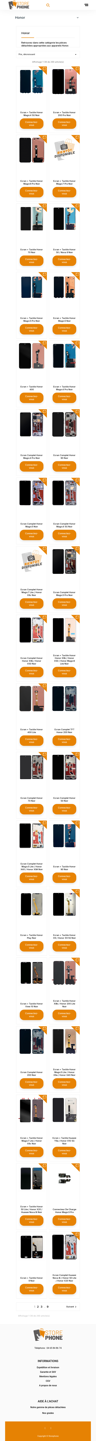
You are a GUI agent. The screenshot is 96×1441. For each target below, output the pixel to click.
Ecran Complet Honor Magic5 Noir (32, 525)
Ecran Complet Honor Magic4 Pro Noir (32, 457)
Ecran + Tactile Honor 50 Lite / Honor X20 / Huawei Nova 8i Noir (31, 1209)
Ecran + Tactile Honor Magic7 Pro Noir (64, 182)
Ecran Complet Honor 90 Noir (64, 457)
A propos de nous (48, 1385)
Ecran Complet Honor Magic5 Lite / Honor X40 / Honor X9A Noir (31, 867)
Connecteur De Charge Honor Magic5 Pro (64, 1211)
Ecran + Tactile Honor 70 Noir (31, 251)
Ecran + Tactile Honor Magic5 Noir (64, 320)
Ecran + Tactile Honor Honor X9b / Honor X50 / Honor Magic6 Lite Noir (64, 659)
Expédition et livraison (48, 1367)
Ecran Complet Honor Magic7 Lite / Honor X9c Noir (32, 592)
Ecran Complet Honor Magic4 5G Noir (64, 525)
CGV (48, 1381)
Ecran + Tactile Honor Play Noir (31, 937)
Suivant (71, 1307)
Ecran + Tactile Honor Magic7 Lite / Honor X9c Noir (31, 1141)
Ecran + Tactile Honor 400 (31, 388)
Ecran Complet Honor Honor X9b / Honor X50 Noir (32, 661)
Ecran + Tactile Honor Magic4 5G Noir (31, 114)
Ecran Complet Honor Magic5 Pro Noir (64, 594)
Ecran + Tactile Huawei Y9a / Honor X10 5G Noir (64, 1141)
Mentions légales (48, 1376)
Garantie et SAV (48, 1372)
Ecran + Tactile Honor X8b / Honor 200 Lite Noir (64, 1004)
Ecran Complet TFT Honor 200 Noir (64, 731)
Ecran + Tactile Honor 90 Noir (64, 868)
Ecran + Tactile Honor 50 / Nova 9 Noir (64, 251)
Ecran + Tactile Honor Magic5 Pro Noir (31, 320)
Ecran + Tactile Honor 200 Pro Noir (64, 114)
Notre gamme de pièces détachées (48, 1407)
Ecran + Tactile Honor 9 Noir (31, 1279)
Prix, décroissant (48, 54)
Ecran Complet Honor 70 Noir (32, 799)
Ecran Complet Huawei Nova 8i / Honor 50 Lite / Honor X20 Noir (64, 1278)
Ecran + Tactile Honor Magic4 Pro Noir (64, 388)
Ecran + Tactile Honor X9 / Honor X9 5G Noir (64, 937)
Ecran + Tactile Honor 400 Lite (31, 731)
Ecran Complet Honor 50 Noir (64, 799)
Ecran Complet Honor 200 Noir (32, 1074)
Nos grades (48, 1413)
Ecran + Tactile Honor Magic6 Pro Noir (31, 182)
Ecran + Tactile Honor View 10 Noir (31, 1005)
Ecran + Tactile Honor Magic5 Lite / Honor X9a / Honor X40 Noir (64, 1072)
